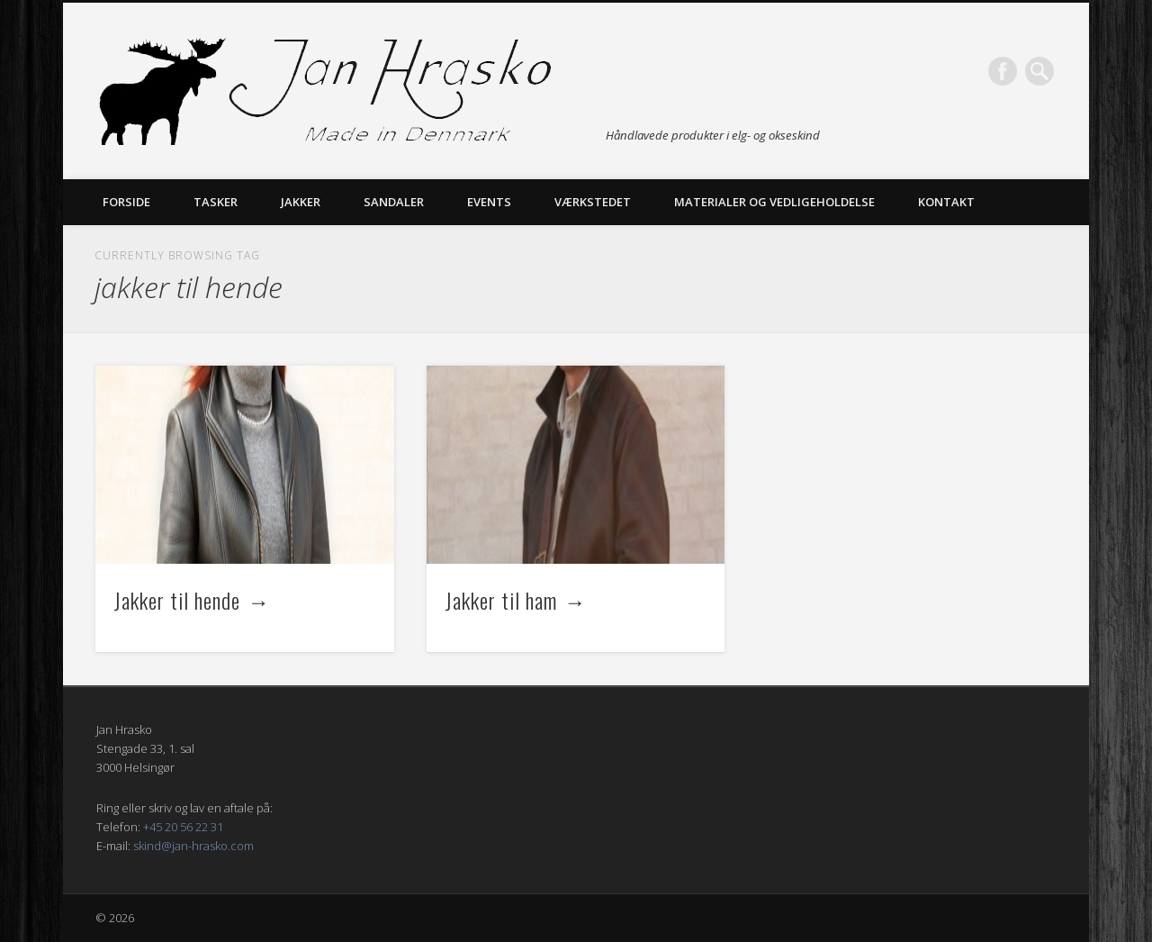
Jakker (300, 202)
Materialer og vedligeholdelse (774, 202)
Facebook (1002, 71)
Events (489, 202)
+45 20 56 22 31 (183, 827)
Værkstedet (592, 202)
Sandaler (394, 202)
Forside (126, 202)
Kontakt (946, 202)
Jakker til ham (501, 600)
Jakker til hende (176, 600)
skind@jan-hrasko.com (193, 846)
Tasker (216, 202)
